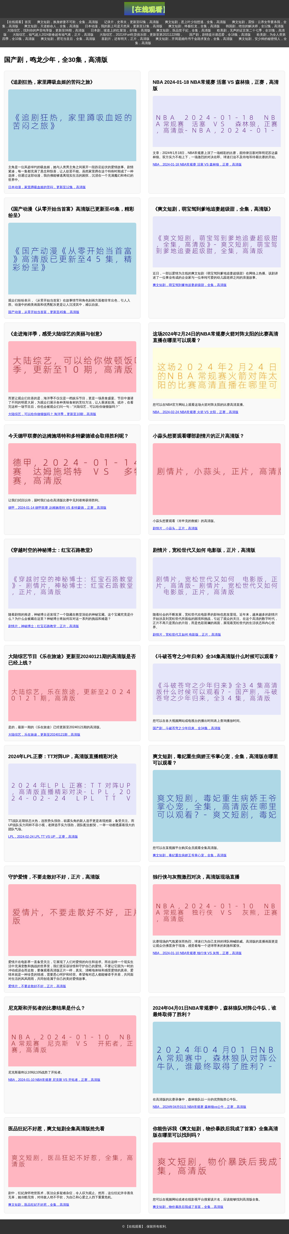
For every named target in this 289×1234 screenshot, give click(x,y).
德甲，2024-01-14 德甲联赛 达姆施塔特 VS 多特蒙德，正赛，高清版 (57, 507)
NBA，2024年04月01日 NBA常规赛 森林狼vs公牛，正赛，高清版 (199, 1107)
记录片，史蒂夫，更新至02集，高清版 (131, 22)
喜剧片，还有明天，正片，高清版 (125, 38)
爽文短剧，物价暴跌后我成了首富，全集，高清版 (188, 1207)
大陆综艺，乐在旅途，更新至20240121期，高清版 (44, 734)
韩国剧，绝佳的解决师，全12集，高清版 (255, 26)
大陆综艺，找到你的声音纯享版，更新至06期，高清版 (46, 30)
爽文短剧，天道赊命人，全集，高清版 (51, 26)
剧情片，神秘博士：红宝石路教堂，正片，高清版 (43, 626)
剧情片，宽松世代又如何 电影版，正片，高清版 (187, 634)
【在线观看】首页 (18, 22)
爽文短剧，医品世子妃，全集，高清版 (183, 30)
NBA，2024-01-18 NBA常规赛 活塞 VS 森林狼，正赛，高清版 (197, 164)
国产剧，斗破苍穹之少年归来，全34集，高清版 (187, 728)
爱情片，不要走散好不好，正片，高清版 (37, 986)
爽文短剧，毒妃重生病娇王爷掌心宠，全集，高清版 (190, 855)
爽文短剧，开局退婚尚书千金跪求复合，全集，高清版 (194, 38)
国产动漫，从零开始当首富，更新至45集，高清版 (43, 312)
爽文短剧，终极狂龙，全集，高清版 (194, 26)
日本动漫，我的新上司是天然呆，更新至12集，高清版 (123, 26)
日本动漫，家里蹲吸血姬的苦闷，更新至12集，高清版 (47, 187)
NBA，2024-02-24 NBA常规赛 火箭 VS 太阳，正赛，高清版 (195, 412)
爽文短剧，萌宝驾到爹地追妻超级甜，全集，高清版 (190, 285)
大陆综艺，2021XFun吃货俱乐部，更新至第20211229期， (141, 34)
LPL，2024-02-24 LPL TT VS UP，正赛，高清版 (43, 836)
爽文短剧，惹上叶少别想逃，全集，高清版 (195, 22)
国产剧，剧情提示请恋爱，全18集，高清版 (220, 34)
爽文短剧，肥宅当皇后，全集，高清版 (68, 38)
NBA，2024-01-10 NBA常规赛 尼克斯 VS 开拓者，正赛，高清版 (54, 1079)
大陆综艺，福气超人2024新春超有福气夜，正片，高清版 (53, 34)
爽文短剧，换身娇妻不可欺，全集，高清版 (67, 22)
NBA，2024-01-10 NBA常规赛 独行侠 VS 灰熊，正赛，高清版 (197, 953)
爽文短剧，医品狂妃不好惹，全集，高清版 (38, 1204)
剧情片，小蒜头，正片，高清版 (175, 528)
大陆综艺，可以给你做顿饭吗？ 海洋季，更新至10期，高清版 (52, 414)
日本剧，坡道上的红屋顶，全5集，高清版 (120, 30)
